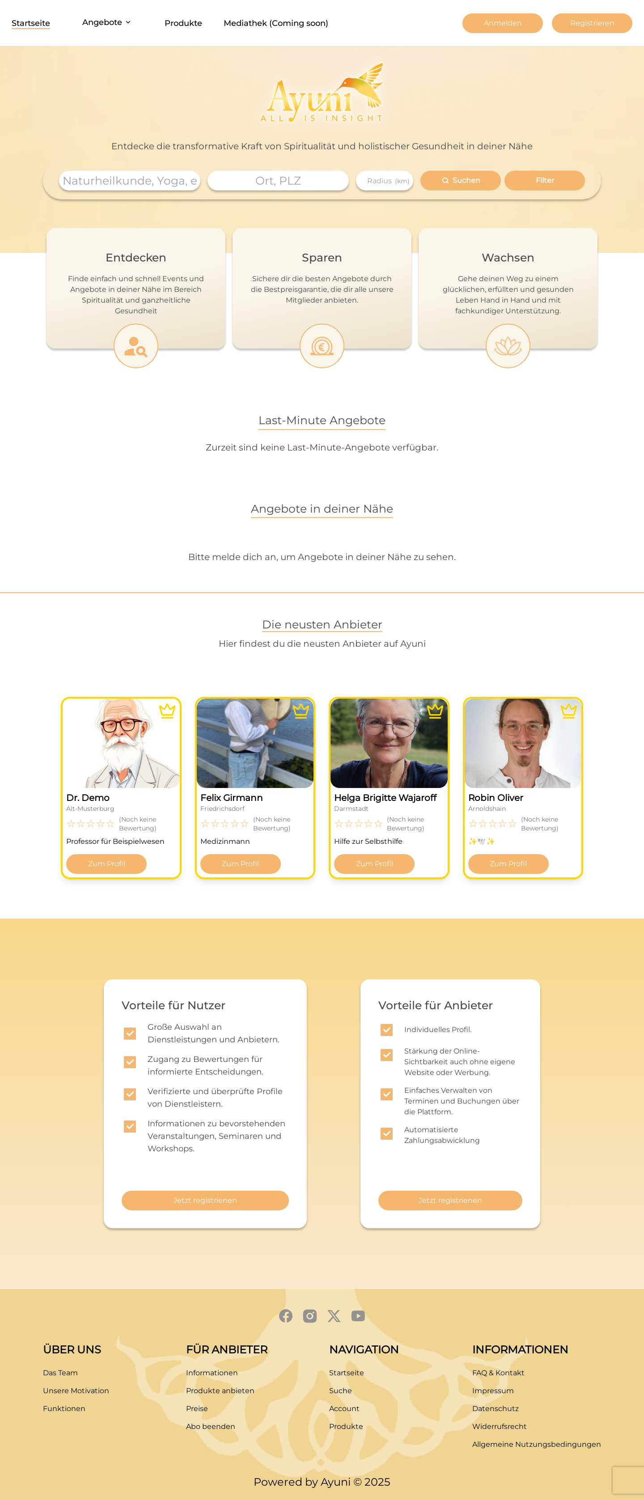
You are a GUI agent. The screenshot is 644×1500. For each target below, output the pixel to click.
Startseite (31, 23)
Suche (340, 1390)
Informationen (212, 1373)
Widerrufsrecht (499, 1426)
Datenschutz (495, 1408)
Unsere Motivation (76, 1390)
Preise (197, 1408)
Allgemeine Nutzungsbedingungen (536, 1444)
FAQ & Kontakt (498, 1373)
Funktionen (64, 1408)
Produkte (183, 23)
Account (344, 1408)
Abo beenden (210, 1426)
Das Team (60, 1373)
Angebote (107, 22)
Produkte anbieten (220, 1390)
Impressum (493, 1390)
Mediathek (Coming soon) (276, 23)
